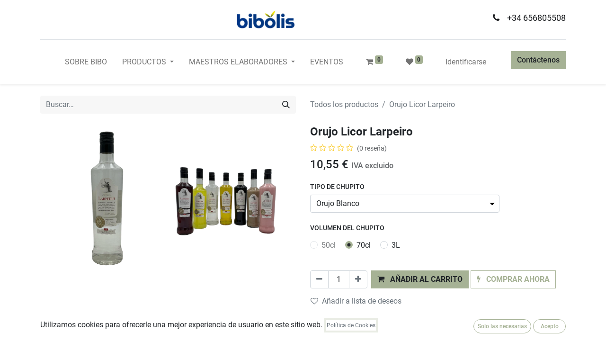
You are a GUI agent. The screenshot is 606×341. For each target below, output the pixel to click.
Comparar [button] (333, 318)
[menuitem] (86, 62)
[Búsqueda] (286, 105)
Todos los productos (344, 104)
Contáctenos (538, 59)
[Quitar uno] (319, 279)
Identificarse (466, 61)
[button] (420, 279)
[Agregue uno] (358, 279)
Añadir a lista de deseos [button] (356, 300)
